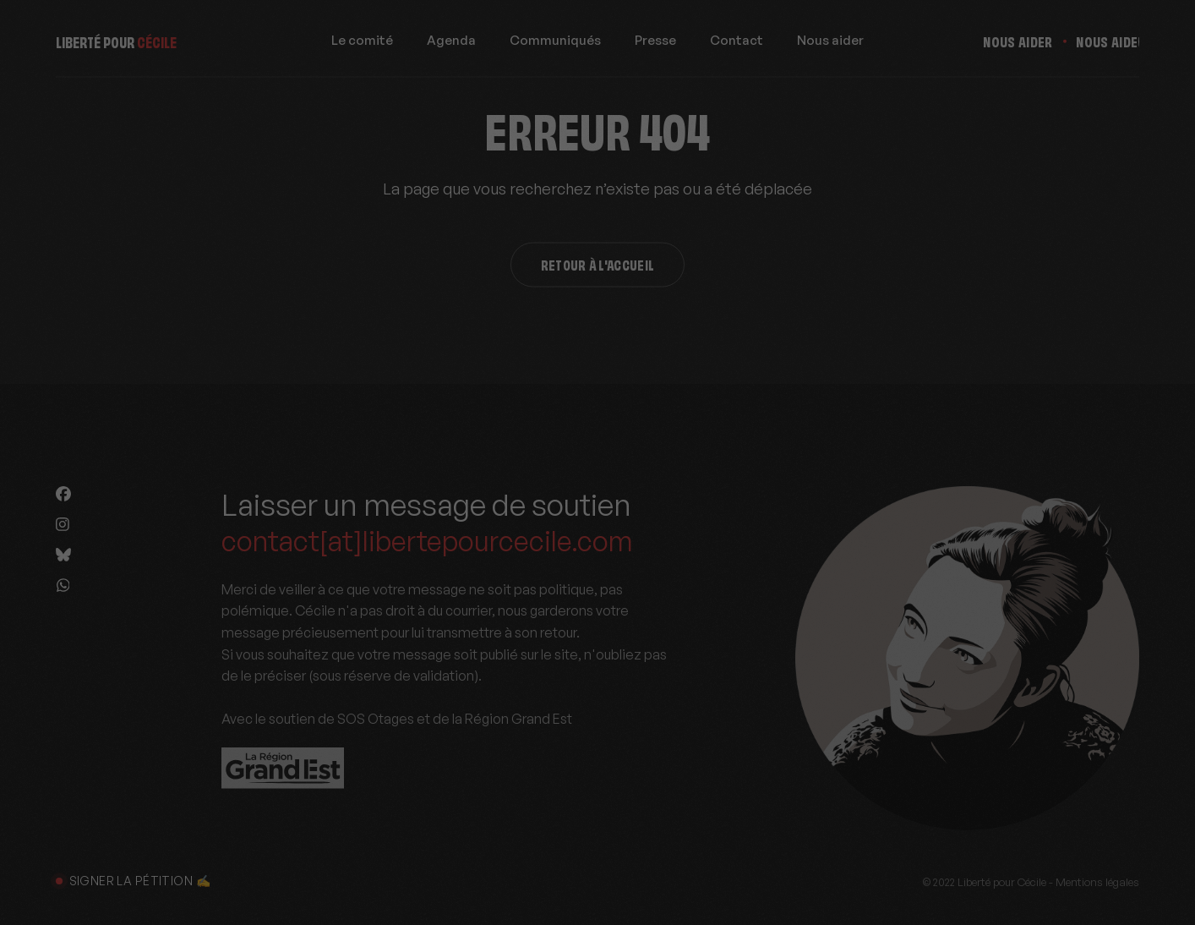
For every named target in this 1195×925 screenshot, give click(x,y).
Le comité (362, 45)
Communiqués (555, 45)
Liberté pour (116, 45)
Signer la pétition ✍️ (133, 880)
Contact (736, 45)
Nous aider (830, 45)
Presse (655, 45)
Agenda (451, 45)
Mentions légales (1097, 882)
